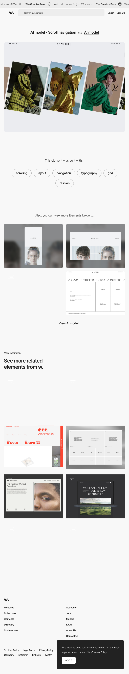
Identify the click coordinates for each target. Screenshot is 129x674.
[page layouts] (33, 496)
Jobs (68, 613)
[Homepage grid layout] (33, 399)
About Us (71, 630)
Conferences (11, 630)
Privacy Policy (46, 650)
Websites (9, 607)
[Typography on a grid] (33, 446)
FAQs (69, 624)
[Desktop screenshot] (95, 246)
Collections (10, 613)
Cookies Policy (11, 650)
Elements (9, 618)
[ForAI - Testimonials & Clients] (95, 448)
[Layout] (95, 496)
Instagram (23, 654)
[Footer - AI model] (95, 293)
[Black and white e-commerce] (95, 397)
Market (70, 618)
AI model (91, 32)
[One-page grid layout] (33, 544)
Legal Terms (29, 650)
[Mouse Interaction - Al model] (33, 293)
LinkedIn (36, 654)
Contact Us (72, 636)
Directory (9, 624)
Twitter (48, 654)
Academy (71, 607)
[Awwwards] (11, 13)
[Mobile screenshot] (33, 246)
